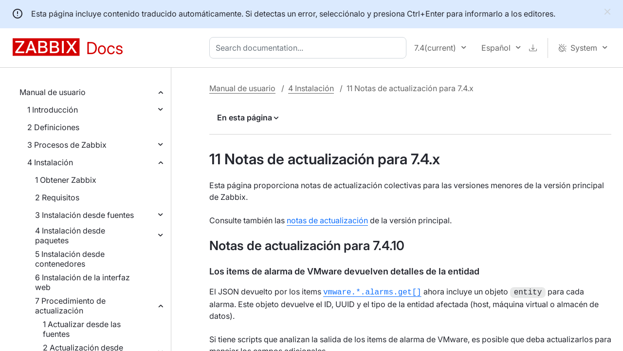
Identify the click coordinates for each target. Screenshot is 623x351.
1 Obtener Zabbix (65, 180)
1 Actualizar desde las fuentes (82, 329)
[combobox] (309, 48)
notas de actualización (327, 220)
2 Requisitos (57, 197)
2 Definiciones (53, 127)
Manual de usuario (52, 92)
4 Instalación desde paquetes (70, 235)
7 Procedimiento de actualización (70, 305)
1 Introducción (52, 110)
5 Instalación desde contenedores (70, 259)
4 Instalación (50, 162)
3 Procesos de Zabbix (67, 145)
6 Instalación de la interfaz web (82, 282)
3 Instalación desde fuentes (84, 215)
